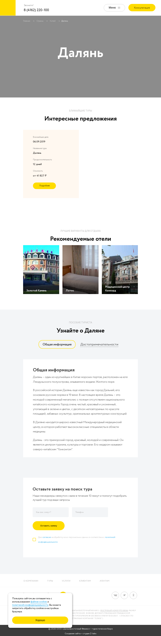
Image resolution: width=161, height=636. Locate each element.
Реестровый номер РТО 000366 (114, 611)
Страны (40, 21)
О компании (30, 581)
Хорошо (40, 620)
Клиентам (85, 581)
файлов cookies (38, 601)
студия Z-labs (89, 633)
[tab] (57, 344)
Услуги (66, 581)
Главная (26, 21)
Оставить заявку (48, 525)
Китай (53, 21)
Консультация (142, 8)
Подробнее (44, 185)
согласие (47, 537)
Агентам (104, 581)
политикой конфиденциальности (30, 605)
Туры (50, 581)
